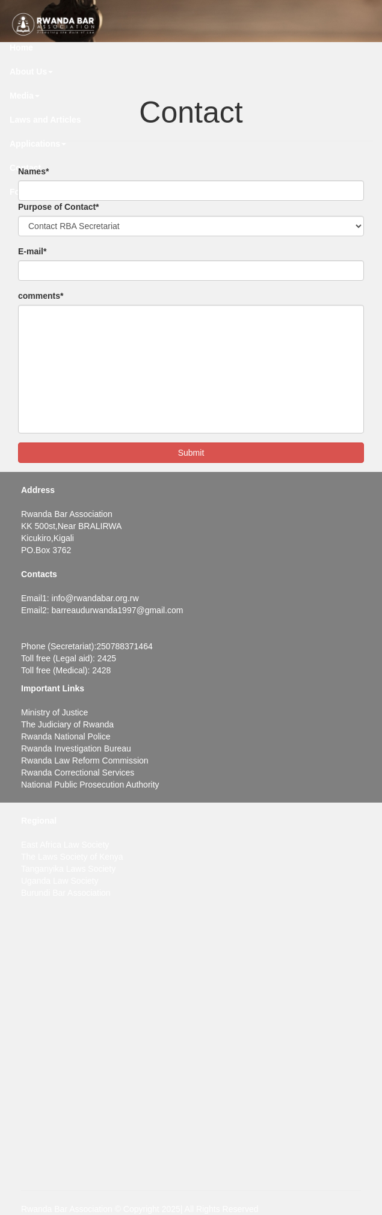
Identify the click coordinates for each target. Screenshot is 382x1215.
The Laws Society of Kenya (72, 857)
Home (21, 47)
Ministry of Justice (54, 712)
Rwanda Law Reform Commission (85, 760)
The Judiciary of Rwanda (67, 724)
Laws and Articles (45, 119)
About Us (31, 71)
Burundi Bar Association (66, 893)
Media (25, 95)
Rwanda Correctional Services (77, 772)
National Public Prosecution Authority (90, 784)
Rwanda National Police (66, 736)
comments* (40, 296)
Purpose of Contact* (58, 207)
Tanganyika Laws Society (68, 869)
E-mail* (32, 251)
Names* (33, 171)
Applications (38, 143)
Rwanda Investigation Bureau (76, 748)
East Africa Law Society (65, 844)
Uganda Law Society (59, 881)
